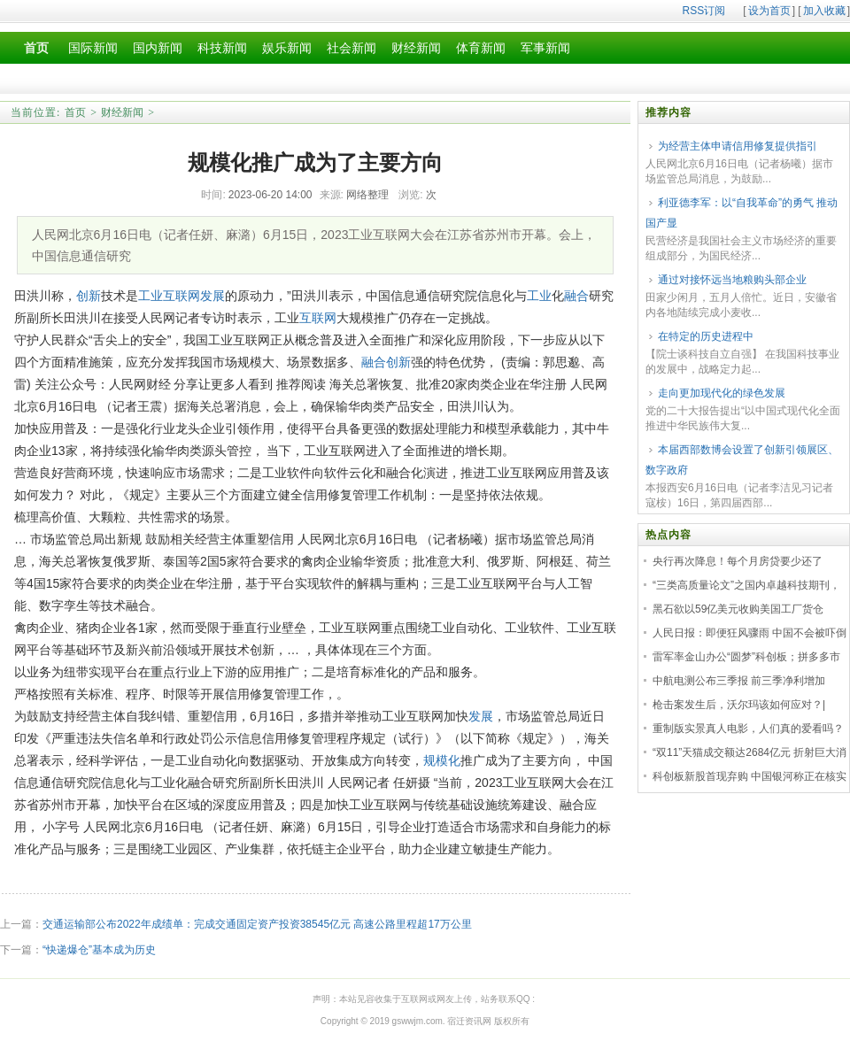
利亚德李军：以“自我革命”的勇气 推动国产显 (741, 213)
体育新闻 (481, 48)
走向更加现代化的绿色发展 (721, 393)
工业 (150, 296)
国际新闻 (93, 48)
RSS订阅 (704, 10)
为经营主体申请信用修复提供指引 (737, 146)
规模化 (441, 760)
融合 (576, 296)
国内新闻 (157, 48)
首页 (75, 112)
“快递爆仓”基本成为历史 (99, 950)
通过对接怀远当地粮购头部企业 (732, 280)
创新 (88, 296)
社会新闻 (351, 48)
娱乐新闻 (287, 48)
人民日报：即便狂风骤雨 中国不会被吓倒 (749, 633)
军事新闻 (545, 48)
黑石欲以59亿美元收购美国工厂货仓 (738, 609)
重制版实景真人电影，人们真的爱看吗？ (748, 728)
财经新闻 (416, 48)
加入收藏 (824, 10)
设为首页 (769, 10)
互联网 (181, 296)
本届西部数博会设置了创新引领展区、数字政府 (741, 459)
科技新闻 (222, 48)
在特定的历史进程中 (705, 336)
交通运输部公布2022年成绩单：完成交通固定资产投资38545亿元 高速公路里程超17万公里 (257, 924)
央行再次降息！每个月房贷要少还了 (738, 561)
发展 (212, 296)
